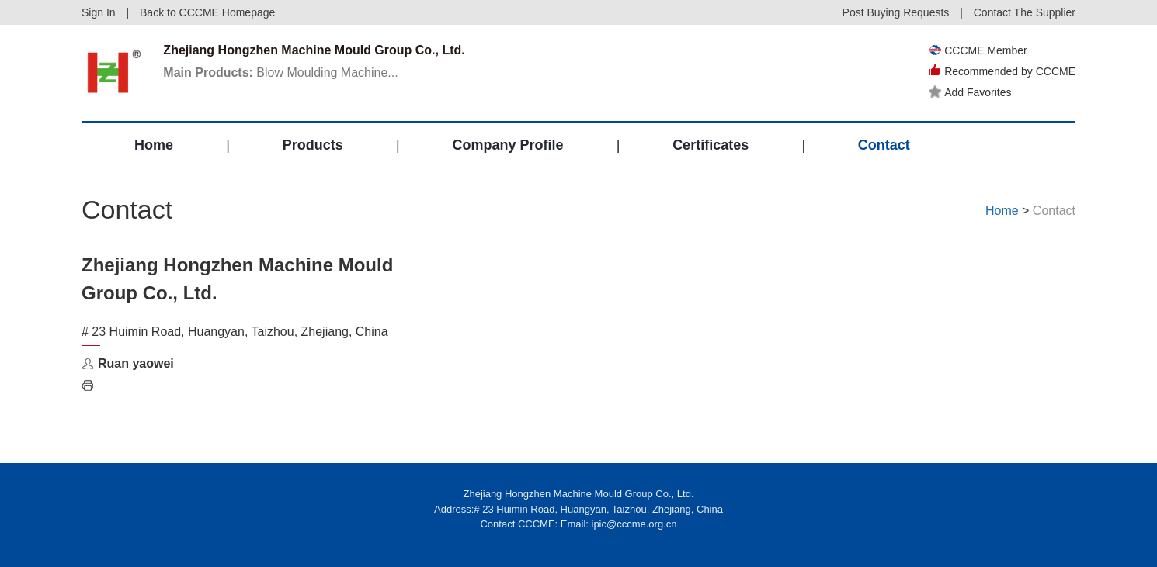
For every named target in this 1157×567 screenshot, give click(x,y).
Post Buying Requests (896, 12)
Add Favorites (970, 92)
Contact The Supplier (1024, 12)
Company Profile (507, 145)
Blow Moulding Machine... (280, 72)
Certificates (710, 145)
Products (313, 145)
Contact (884, 145)
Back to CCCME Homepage (207, 12)
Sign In (99, 12)
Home (153, 145)
